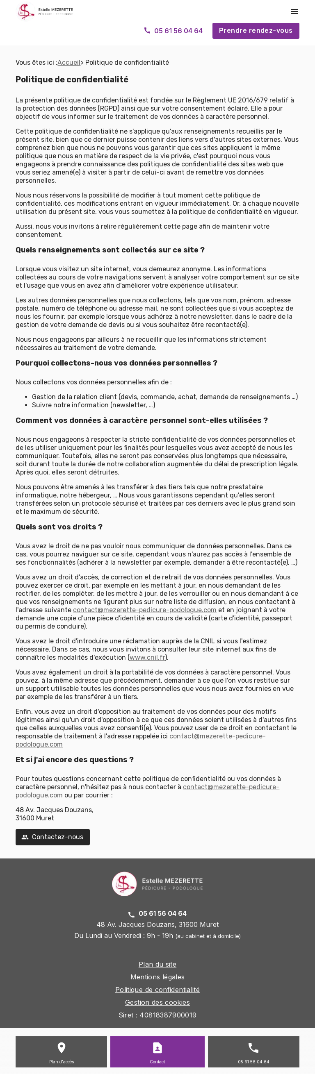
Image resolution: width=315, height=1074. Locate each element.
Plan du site (157, 964)
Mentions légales (157, 977)
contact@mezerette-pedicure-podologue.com (145, 610)
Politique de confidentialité (157, 989)
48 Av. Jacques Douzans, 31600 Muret (157, 924)
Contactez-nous (52, 837)
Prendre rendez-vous (256, 30)
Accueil (68, 62)
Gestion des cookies (157, 1002)
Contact (157, 1061)
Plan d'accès (61, 1061)
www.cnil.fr (147, 657)
